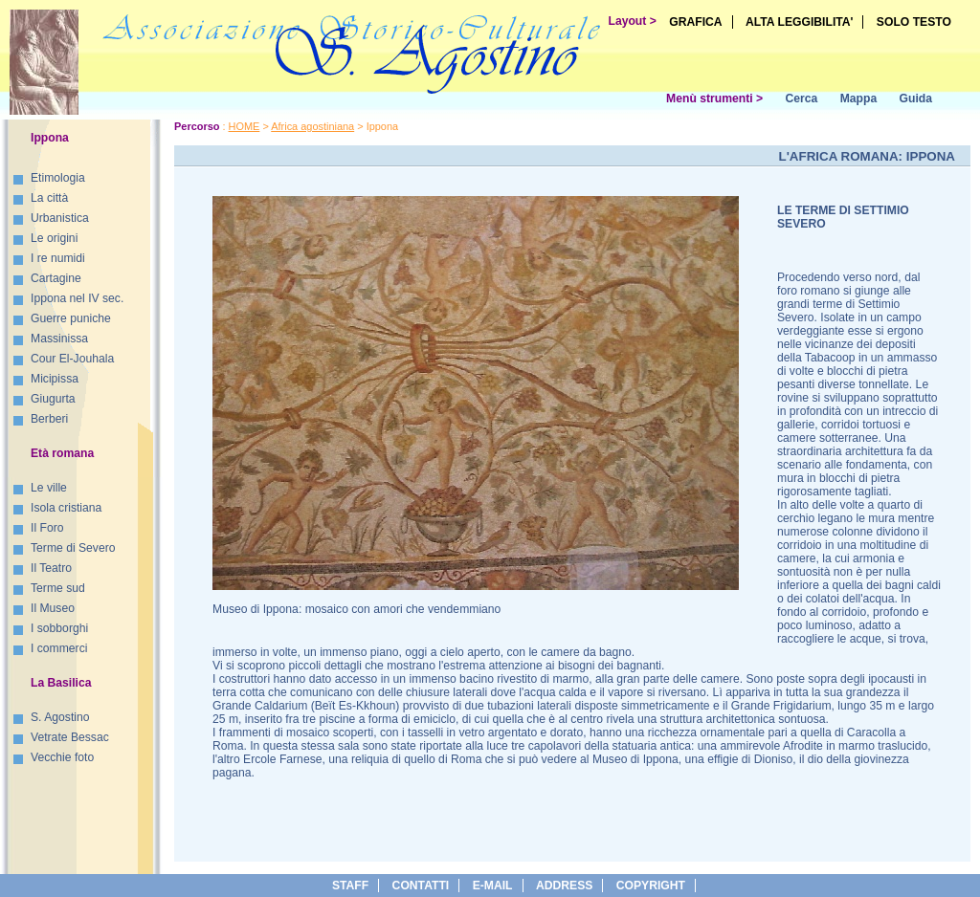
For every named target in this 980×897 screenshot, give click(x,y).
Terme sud (58, 588)
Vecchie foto (62, 757)
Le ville (49, 487)
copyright (650, 885)
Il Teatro (51, 568)
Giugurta (53, 398)
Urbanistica (60, 218)
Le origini (54, 238)
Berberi (49, 419)
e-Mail (493, 885)
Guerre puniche (71, 318)
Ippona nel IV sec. (77, 298)
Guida (916, 98)
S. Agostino (60, 717)
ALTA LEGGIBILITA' (800, 22)
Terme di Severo (73, 548)
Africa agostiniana (312, 126)
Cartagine (56, 278)
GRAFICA (695, 22)
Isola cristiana (66, 507)
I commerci (59, 648)
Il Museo (53, 608)
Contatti (421, 885)
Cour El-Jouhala (72, 358)
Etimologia (58, 178)
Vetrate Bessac (70, 737)
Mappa (859, 98)
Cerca (801, 98)
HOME (244, 126)
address (564, 885)
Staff (350, 885)
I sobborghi (59, 628)
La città (49, 198)
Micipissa (54, 378)
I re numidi (58, 258)
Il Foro (47, 528)
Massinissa (59, 338)
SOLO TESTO (914, 22)
